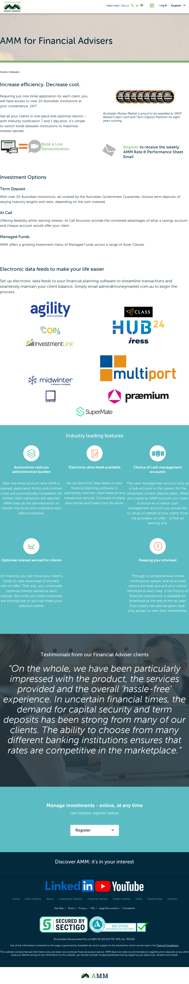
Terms (71, 908)
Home (3, 72)
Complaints (128, 908)
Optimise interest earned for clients (31, 560)
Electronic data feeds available (94, 467)
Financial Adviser (98, 899)
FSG (93, 908)
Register (131, 147)
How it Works (33, 899)
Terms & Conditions (167, 945)
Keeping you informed (157, 560)
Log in (163, 5)
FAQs (139, 899)
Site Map (59, 908)
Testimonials (154, 899)
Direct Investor (122, 899)
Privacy (83, 908)
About (50, 899)
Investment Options (70, 899)
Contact (172, 899)
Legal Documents (108, 908)
